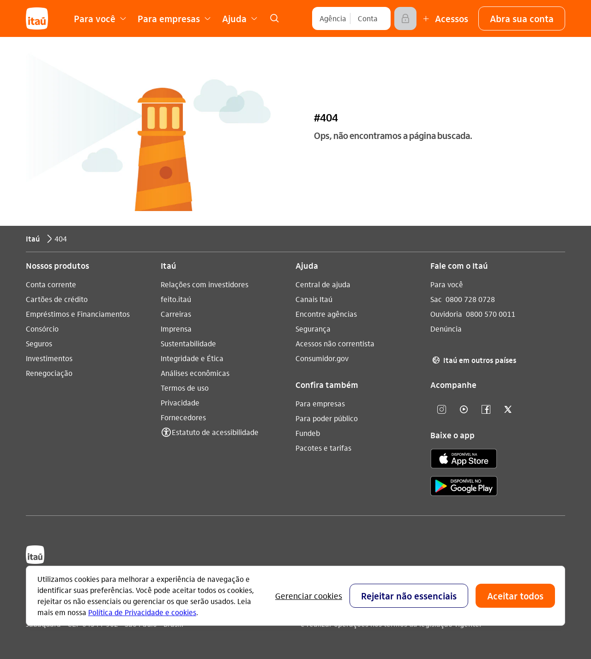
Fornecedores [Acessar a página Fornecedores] (183, 417)
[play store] (463, 487)
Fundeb (308, 433)
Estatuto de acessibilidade (215, 432)
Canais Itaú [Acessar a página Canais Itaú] (314, 299)
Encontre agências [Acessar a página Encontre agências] (326, 314)
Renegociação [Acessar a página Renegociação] (49, 373)
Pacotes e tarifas (323, 448)
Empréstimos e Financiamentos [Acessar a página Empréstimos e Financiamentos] (78, 314)
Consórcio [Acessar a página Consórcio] (42, 328)
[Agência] (333, 18)
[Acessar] (405, 18)
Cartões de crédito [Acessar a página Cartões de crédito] (57, 299)
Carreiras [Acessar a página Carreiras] (176, 314)
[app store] (463, 460)
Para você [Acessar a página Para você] (446, 284)
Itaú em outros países (473, 360)
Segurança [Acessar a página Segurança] (313, 328)
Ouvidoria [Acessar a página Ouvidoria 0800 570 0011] (446, 314)
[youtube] (463, 410)
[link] (274, 18)
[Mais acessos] (444, 18)
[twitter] (508, 410)
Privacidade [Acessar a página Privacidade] (180, 402)
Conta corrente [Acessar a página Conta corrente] (51, 284)
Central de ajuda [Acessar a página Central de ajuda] (323, 284)
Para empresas (320, 403)
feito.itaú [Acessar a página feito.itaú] (176, 299)
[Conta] (367, 18)
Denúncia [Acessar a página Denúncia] (446, 328)
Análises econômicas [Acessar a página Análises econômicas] (195, 373)
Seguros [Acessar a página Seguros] (39, 343)
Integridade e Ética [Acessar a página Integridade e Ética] (192, 358)
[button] (521, 18)
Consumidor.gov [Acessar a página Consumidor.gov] (322, 358)
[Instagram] (441, 410)
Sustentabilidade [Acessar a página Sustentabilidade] (188, 343)
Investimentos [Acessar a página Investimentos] (49, 358)
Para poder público (327, 418)
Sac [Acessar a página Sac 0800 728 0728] (436, 299)
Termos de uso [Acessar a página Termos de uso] (185, 388)
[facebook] (486, 410)
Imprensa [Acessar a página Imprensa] (176, 328)
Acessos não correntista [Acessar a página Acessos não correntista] (335, 343)
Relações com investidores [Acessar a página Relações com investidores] (204, 284)
